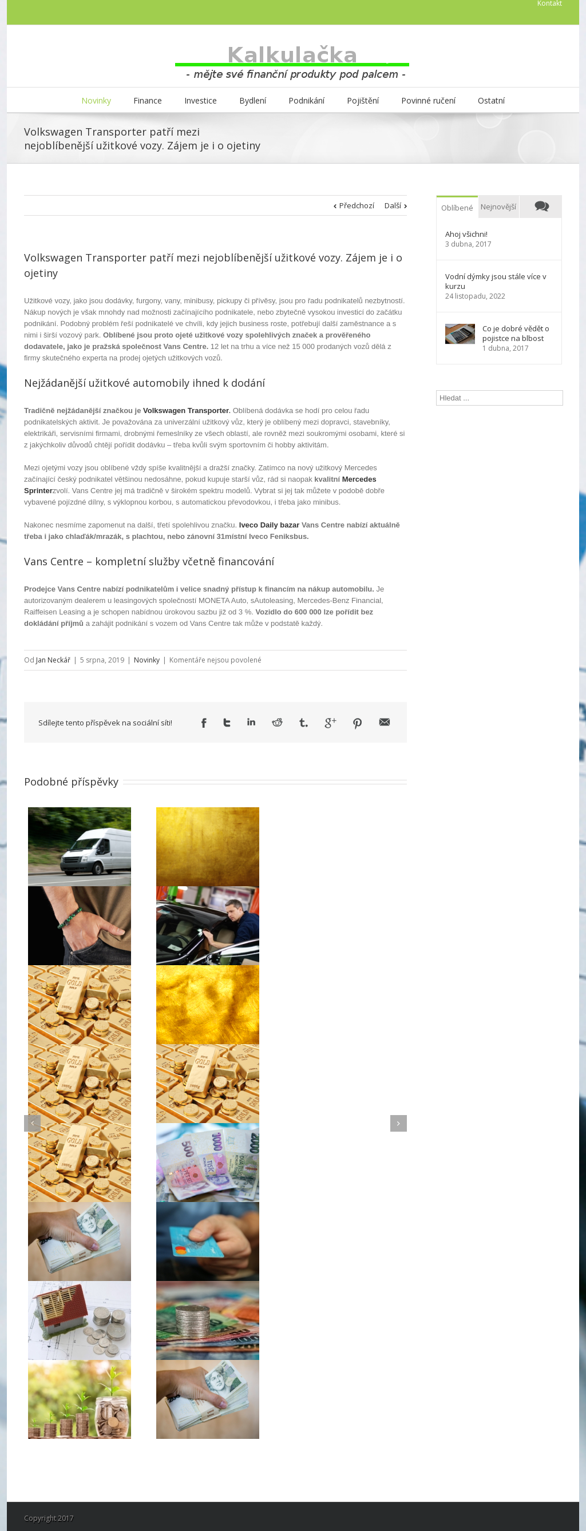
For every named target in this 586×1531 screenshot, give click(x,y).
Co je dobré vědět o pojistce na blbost (515, 333)
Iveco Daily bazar (269, 525)
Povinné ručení (428, 100)
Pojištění (363, 100)
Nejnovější (498, 206)
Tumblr (303, 722)
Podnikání (306, 100)
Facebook (204, 723)
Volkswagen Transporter (185, 410)
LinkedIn (251, 721)
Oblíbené (457, 208)
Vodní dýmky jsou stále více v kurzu (496, 281)
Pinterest (357, 723)
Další (393, 205)
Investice (200, 100)
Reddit (277, 722)
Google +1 (330, 723)
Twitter (227, 722)
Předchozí (356, 205)
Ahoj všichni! (466, 234)
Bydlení (252, 100)
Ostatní (491, 100)
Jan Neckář (53, 660)
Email (384, 722)
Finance (147, 100)
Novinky (96, 100)
